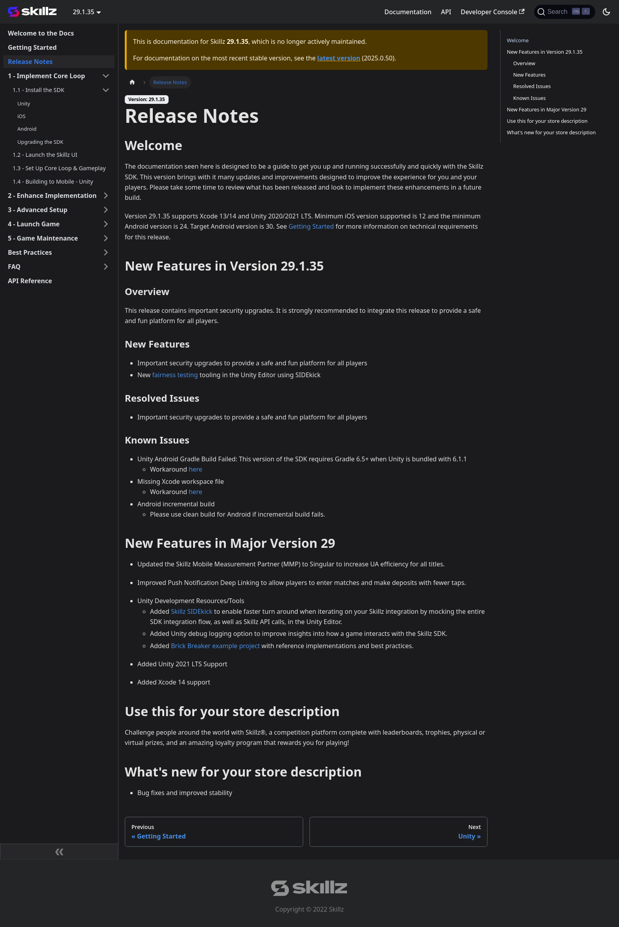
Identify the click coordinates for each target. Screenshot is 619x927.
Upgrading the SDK (40, 141)
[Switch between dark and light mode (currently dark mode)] (606, 12)
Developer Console (493, 12)
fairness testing (175, 374)
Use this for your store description (547, 120)
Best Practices (30, 252)
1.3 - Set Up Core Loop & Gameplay (59, 168)
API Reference (30, 280)
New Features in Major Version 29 (546, 109)
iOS (21, 116)
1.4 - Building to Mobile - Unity (53, 181)
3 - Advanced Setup (38, 209)
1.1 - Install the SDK (38, 90)
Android (26, 128)
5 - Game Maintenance (43, 238)
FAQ (14, 266)
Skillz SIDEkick (191, 611)
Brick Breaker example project (215, 645)
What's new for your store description (551, 132)
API (446, 12)
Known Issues (529, 98)
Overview (524, 63)
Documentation (408, 12)
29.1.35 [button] (83, 12)
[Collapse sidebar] (59, 851)
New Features (529, 74)
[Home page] (132, 82)
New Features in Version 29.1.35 (545, 51)
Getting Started (32, 47)
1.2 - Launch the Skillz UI (45, 154)
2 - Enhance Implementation (52, 195)
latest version (338, 58)
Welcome (518, 40)
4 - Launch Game (34, 224)
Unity (23, 103)
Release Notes (30, 61)
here (195, 469)
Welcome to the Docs (41, 33)
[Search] (564, 12)
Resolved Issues (532, 86)
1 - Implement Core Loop (46, 75)
